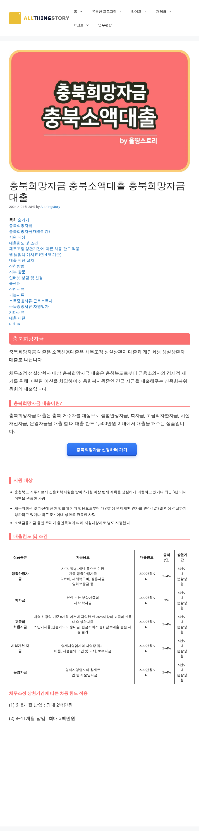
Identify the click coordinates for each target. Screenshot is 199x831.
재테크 (166, 11)
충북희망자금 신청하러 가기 (101, 449)
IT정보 (84, 25)
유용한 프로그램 (109, 11)
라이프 (141, 11)
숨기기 (23, 219)
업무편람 (105, 25)
